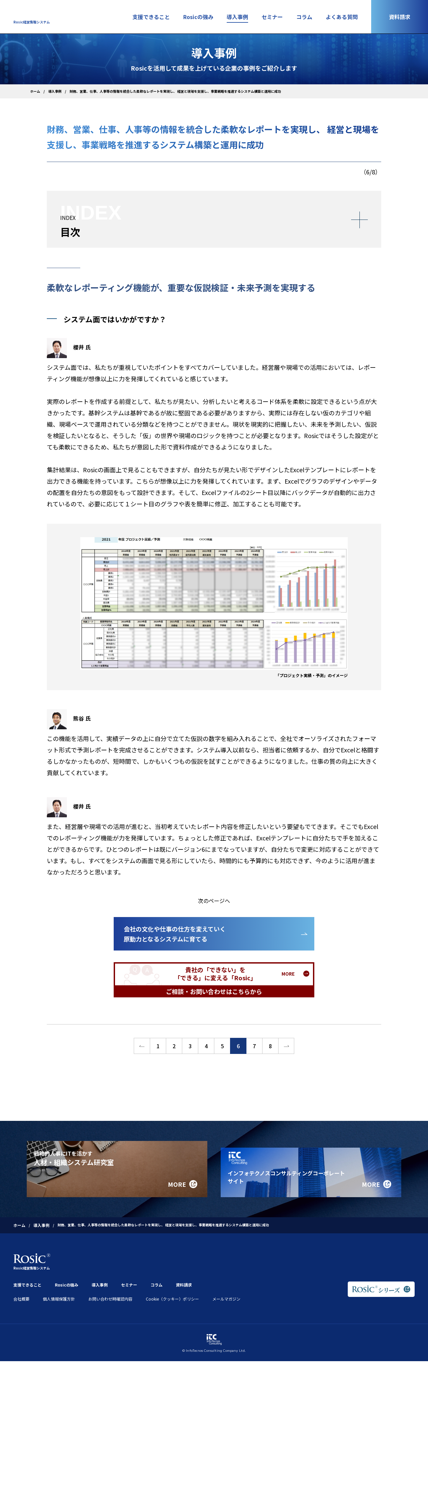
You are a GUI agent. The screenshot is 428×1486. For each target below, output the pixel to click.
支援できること (151, 17)
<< (142, 1046)
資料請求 (399, 17)
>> (286, 1046)
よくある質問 (342, 17)
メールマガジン (226, 1289)
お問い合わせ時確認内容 (110, 1289)
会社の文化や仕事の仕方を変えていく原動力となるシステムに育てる (175, 933)
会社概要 (21, 1289)
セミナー (272, 17)
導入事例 (237, 17)
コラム (304, 17)
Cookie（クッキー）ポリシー (172, 1289)
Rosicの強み (198, 17)
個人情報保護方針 (59, 1289)
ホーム (35, 91)
